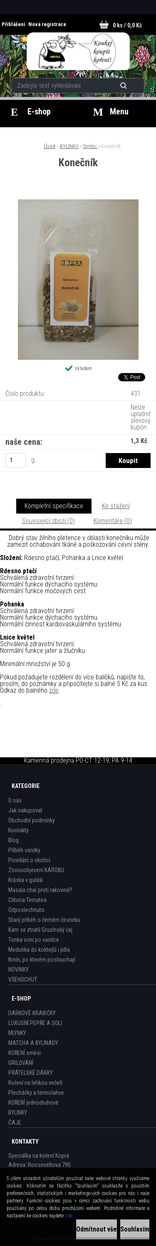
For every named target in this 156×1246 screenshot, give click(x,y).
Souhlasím (134, 1229)
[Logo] (78, 51)
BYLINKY (69, 146)
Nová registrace (47, 24)
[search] (124, 86)
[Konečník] (78, 202)
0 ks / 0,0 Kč (127, 25)
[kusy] (15, 460)
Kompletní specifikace (54, 506)
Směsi (90, 146)
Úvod (49, 146)
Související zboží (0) (48, 521)
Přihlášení (14, 24)
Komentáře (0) (113, 521)
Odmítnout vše (96, 1229)
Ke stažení (116, 506)
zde (54, 690)
